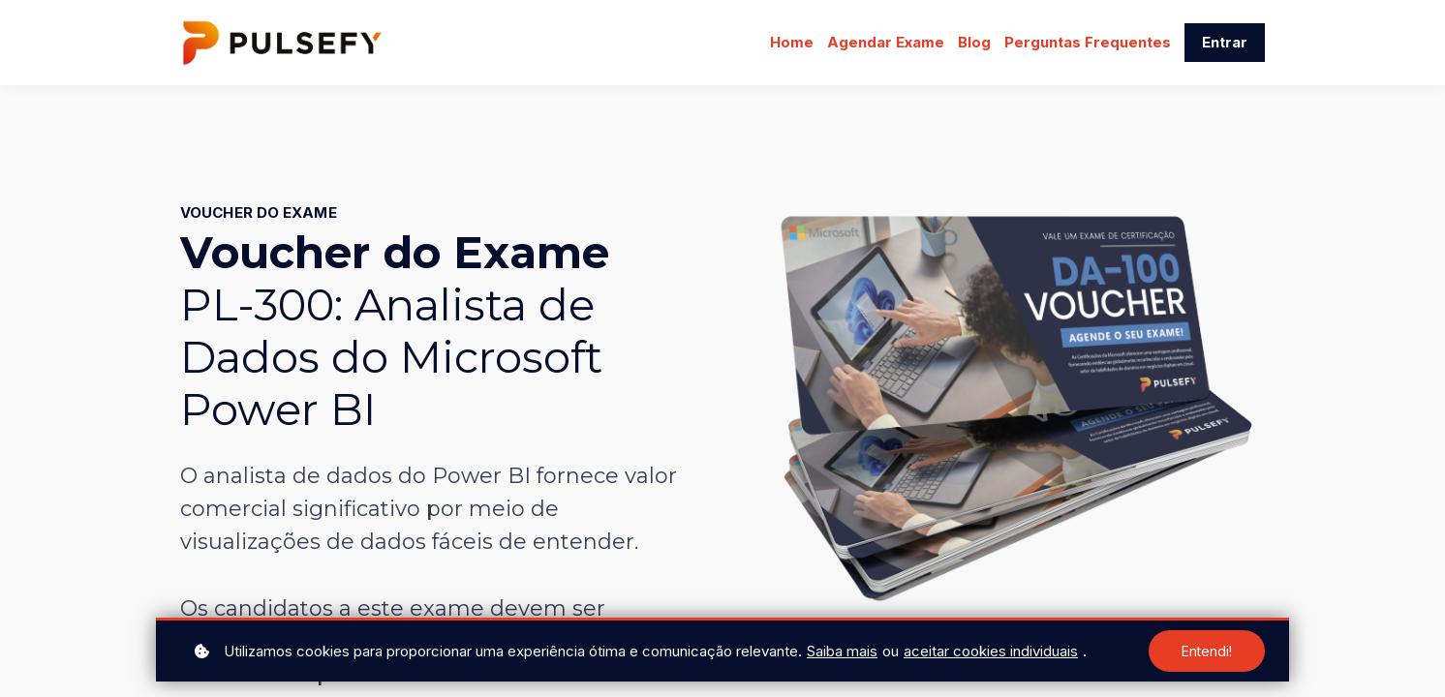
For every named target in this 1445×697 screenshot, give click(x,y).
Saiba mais (842, 651)
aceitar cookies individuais (991, 651)
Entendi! (1207, 651)
